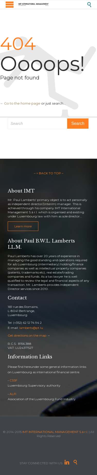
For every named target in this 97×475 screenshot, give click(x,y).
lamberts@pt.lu (31, 328)
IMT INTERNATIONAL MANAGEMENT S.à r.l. (55, 432)
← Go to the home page (20, 103)
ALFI (13, 394)
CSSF (13, 380)
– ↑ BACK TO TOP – (48, 173)
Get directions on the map (27, 335)
